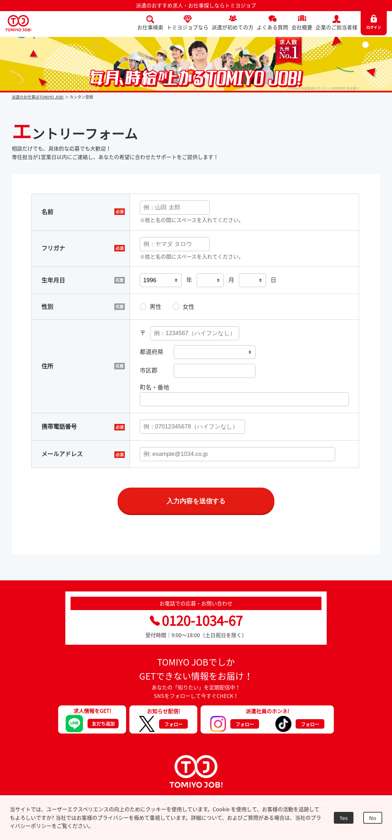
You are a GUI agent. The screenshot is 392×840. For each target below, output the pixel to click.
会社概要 (301, 27)
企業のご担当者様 (336, 27)
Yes (344, 818)
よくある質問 (272, 27)
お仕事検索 (150, 27)
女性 (188, 307)
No (372, 818)
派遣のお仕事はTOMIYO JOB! (38, 97)
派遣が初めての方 (232, 27)
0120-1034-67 (196, 621)
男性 (155, 307)
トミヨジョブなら (187, 27)
